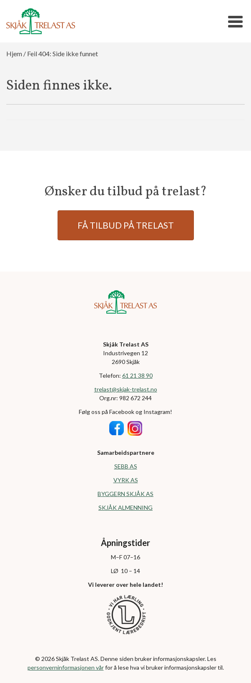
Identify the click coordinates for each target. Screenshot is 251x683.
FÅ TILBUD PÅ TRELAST (126, 225)
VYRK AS (125, 480)
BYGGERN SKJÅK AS (125, 493)
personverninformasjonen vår (66, 667)
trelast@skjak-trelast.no (125, 389)
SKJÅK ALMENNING (125, 507)
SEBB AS (125, 466)
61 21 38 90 (137, 375)
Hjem (14, 53)
